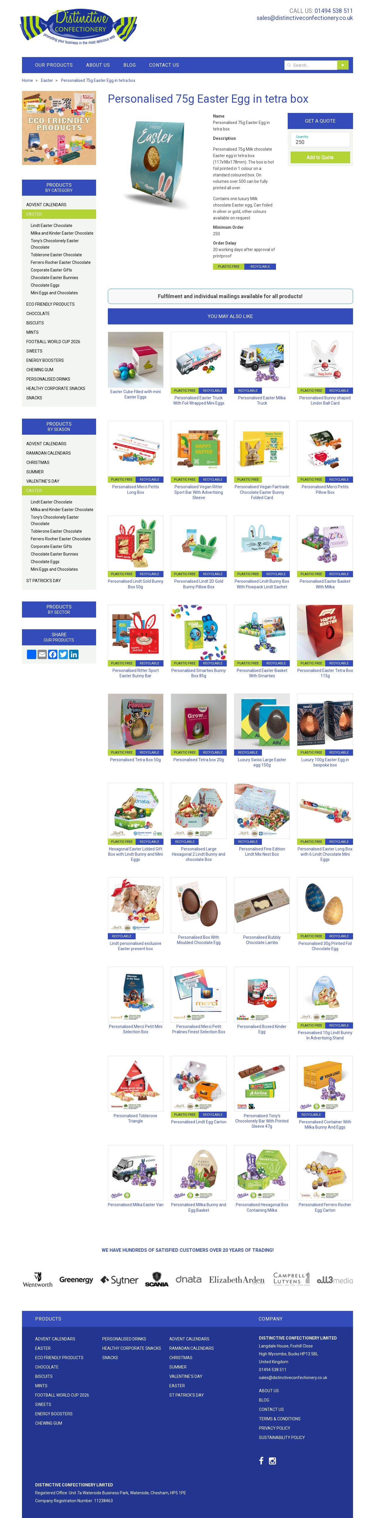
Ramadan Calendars (48, 453)
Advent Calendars (46, 204)
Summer (35, 472)
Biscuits (35, 323)
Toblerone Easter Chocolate (56, 254)
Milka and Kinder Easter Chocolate (62, 233)
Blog (129, 65)
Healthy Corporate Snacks (55, 388)
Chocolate (38, 313)
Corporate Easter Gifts (51, 270)
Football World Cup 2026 (53, 341)
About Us (98, 65)
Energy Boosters (45, 360)
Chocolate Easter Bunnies (54, 277)
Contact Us (164, 65)
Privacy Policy (274, 1428)
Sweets (34, 351)
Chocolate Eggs (45, 285)
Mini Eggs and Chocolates (54, 292)
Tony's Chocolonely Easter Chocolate (55, 244)
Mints (32, 332)
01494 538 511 (334, 10)
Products (48, 1319)
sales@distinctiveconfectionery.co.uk (305, 17)
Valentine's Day (42, 481)
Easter (34, 214)
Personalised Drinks (48, 379)
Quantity (302, 136)
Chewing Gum (39, 369)
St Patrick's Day (43, 580)
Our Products (54, 65)
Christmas (38, 462)
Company (271, 1319)
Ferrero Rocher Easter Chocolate (61, 262)
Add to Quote (320, 157)
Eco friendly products (50, 304)
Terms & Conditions (280, 1418)
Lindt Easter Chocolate (51, 225)
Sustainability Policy (282, 1437)
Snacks (34, 398)
